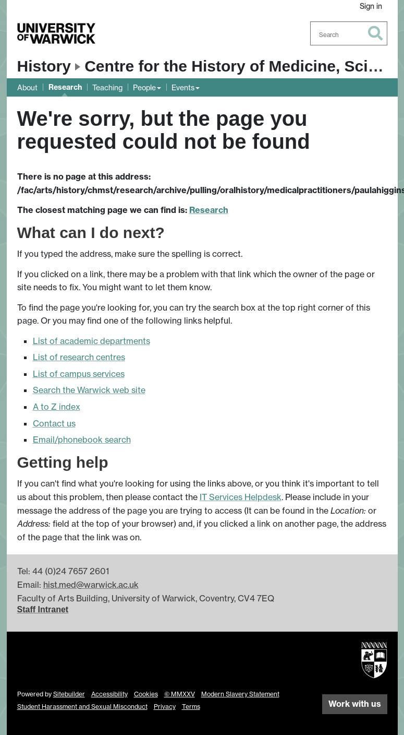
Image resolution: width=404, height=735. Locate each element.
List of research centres (79, 357)
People (144, 87)
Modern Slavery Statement (240, 694)
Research (65, 87)
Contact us (54, 423)
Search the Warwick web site (89, 390)
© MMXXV (179, 694)
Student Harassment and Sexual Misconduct (82, 706)
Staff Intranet (43, 609)
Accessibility (109, 694)
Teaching (107, 87)
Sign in (371, 6)
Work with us (354, 703)
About (27, 87)
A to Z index (56, 406)
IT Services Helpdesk (240, 497)
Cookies (146, 694)
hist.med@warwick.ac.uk (91, 584)
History (44, 66)
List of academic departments (91, 341)
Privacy (165, 706)
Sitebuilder (69, 694)
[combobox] (348, 33)
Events (183, 87)
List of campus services (79, 374)
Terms (191, 706)
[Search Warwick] (348, 33)
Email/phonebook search (82, 439)
